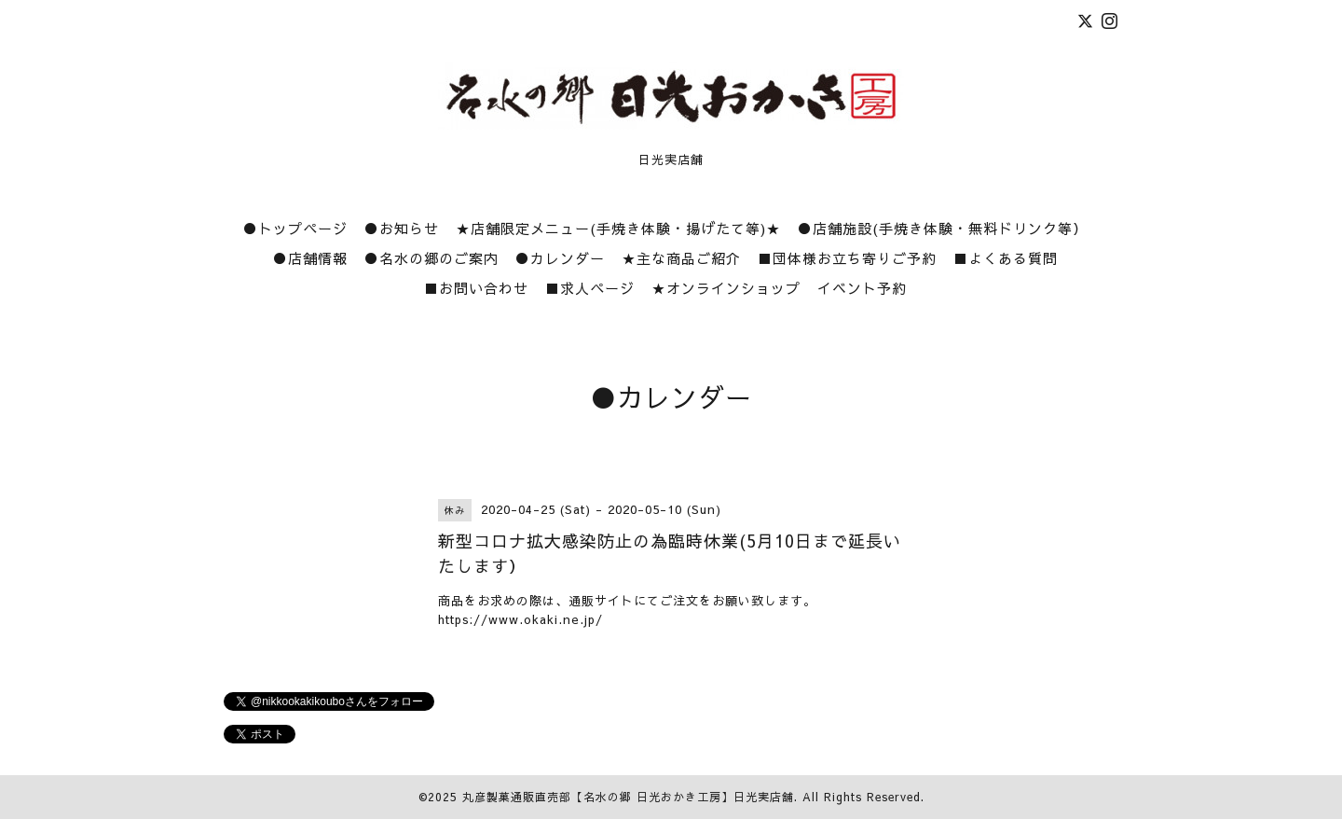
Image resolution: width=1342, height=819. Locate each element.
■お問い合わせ (476, 288)
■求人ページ (590, 288)
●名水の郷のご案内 (431, 258)
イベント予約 (862, 288)
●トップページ (295, 228)
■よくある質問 (1005, 258)
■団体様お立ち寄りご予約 (847, 258)
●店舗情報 (310, 258)
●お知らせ (401, 228)
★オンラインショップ (726, 288)
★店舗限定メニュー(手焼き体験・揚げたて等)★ (618, 228)
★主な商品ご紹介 (681, 258)
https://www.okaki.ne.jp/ (520, 619)
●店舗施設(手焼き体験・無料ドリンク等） (943, 228)
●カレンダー (560, 258)
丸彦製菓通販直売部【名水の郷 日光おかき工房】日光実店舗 (628, 796)
